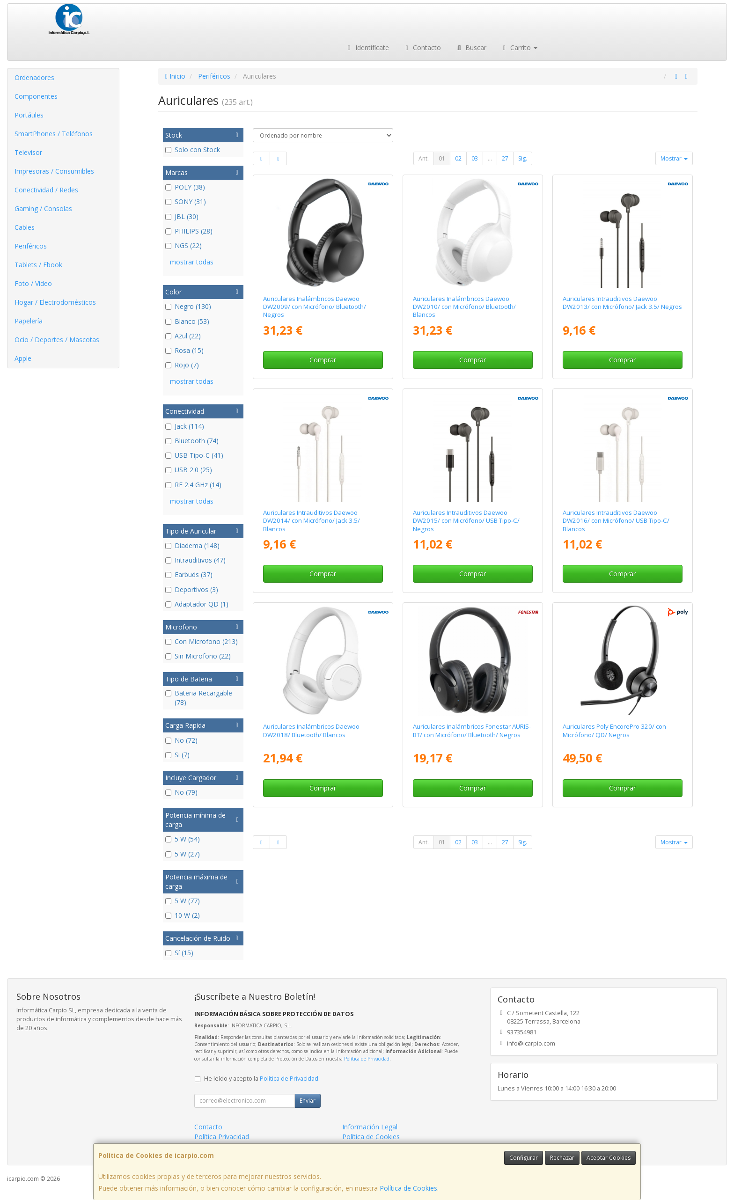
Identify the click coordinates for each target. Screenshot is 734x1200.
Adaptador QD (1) (196, 604)
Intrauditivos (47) (195, 560)
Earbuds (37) (189, 574)
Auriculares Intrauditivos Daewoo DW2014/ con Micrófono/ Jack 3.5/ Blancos (311, 520)
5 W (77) (182, 900)
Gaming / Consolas (43, 208)
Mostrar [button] (674, 158)
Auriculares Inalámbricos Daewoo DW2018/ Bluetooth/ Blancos (311, 730)
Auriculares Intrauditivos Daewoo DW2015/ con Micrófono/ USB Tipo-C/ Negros (466, 520)
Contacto (422, 47)
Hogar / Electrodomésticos (55, 302)
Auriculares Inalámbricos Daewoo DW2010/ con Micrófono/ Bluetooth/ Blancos (464, 306)
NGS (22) (183, 245)
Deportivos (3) (191, 589)
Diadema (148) (192, 545)
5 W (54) (182, 838)
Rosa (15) (184, 350)
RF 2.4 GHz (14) (193, 484)
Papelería (29, 320)
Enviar (308, 1101)
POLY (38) (185, 187)
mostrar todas (191, 261)
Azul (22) (183, 335)
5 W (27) (182, 853)
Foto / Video (33, 283)
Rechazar (562, 1158)
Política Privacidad (221, 1136)
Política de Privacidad (366, 1058)
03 (474, 158)
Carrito (519, 47)
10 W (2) (182, 915)
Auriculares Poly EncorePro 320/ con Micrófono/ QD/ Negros (614, 730)
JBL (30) (181, 216)
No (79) (181, 792)
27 (505, 158)
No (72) (181, 740)
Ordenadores (34, 77)
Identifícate (367, 47)
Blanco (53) (187, 321)
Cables (25, 227)
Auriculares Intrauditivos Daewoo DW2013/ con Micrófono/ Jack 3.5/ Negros (622, 302)
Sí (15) (179, 952)
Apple (23, 358)
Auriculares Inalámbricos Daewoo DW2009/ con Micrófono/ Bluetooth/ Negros (314, 306)
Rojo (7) (182, 364)
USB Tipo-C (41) (194, 455)
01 (442, 158)
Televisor (28, 152)
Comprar (322, 359)
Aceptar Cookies (609, 1158)
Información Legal (369, 1126)
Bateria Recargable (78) (198, 697)
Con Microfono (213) (201, 641)
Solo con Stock (192, 149)
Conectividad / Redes (46, 189)
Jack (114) (184, 426)
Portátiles (29, 114)
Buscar (470, 47)
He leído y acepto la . (262, 1079)
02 (458, 158)
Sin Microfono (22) (198, 655)
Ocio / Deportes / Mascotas (57, 339)
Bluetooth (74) (192, 440)
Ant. (423, 158)
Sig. (522, 158)
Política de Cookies (408, 1188)
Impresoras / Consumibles (54, 171)
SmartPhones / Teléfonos (54, 133)
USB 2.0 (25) (188, 469)
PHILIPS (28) (189, 231)
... (490, 158)
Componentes (36, 96)
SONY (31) (185, 201)
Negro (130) (188, 306)
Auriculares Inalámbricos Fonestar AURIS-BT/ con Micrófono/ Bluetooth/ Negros (472, 730)
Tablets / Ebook (38, 264)
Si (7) (177, 754)
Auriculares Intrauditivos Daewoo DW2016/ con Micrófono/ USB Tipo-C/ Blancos (616, 520)
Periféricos (31, 245)
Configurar (523, 1158)
